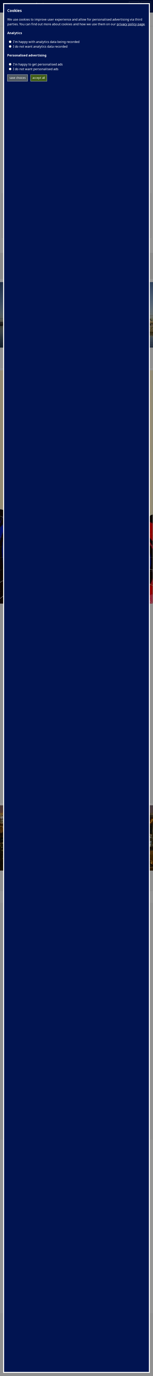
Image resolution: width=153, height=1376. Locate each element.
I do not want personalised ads (35, 69)
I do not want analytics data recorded (40, 46)
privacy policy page (131, 24)
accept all (38, 78)
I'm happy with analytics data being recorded (46, 42)
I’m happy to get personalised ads (38, 64)
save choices (17, 78)
